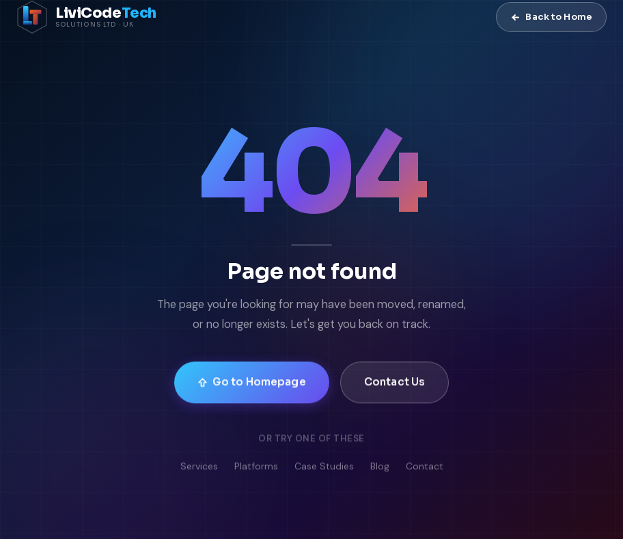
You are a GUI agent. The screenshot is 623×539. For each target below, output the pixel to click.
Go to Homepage (251, 383)
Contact (424, 469)
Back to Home (551, 17)
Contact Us (395, 383)
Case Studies (324, 469)
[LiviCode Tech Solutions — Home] (86, 17)
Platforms (256, 469)
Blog (379, 469)
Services (199, 469)
